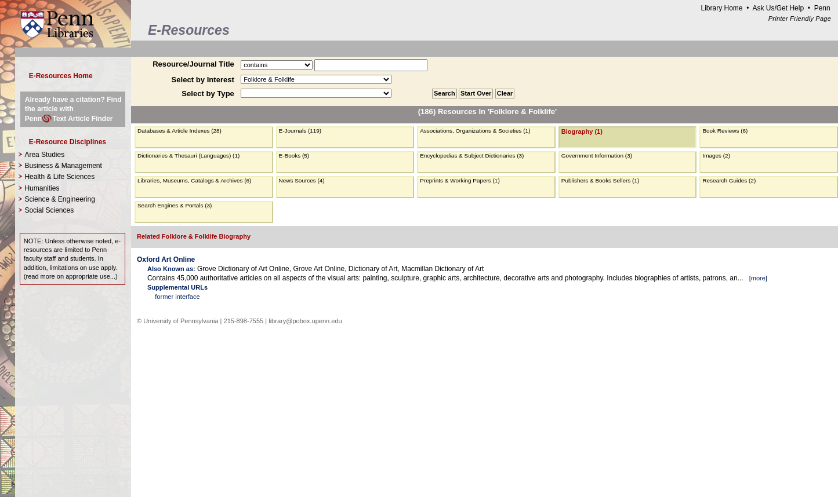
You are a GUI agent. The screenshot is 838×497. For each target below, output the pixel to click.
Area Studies (44, 155)
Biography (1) (582, 131)
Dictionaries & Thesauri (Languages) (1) (188, 155)
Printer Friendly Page (799, 18)
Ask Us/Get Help (778, 8)
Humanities (41, 188)
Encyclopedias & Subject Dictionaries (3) (472, 155)
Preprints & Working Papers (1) (460, 180)
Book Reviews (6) (725, 130)
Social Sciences (49, 210)
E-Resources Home (61, 76)
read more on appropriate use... (70, 276)
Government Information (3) (596, 155)
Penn (822, 8)
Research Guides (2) (729, 180)
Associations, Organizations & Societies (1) (475, 130)
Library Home (721, 8)
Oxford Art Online (166, 259)
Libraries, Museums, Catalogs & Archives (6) (194, 180)
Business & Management (62, 166)
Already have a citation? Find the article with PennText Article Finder (73, 109)
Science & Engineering (59, 199)
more (758, 278)
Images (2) (716, 155)
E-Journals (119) (300, 130)
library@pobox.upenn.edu (305, 320)
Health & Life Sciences (59, 177)
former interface (177, 296)
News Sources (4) (302, 180)
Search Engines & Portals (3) (174, 205)
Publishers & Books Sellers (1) (600, 180)
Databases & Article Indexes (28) (179, 130)
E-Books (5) (294, 155)
